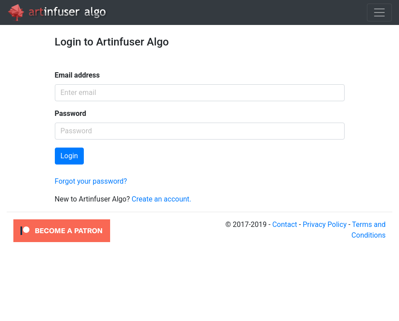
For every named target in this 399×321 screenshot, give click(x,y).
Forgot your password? (91, 181)
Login (69, 156)
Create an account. (161, 199)
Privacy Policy (325, 224)
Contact (284, 224)
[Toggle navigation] (379, 12)
